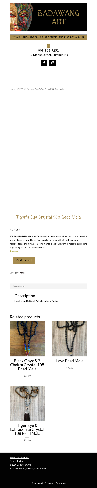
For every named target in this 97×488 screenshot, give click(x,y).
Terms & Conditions (19, 457)
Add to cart (24, 260)
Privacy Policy (16, 461)
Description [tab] (19, 286)
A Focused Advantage (55, 483)
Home (12, 89)
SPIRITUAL (21, 89)
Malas (30, 89)
